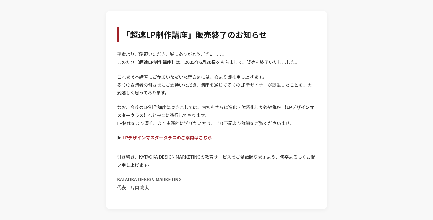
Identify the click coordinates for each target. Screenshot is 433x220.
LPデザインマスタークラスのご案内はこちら (167, 137)
